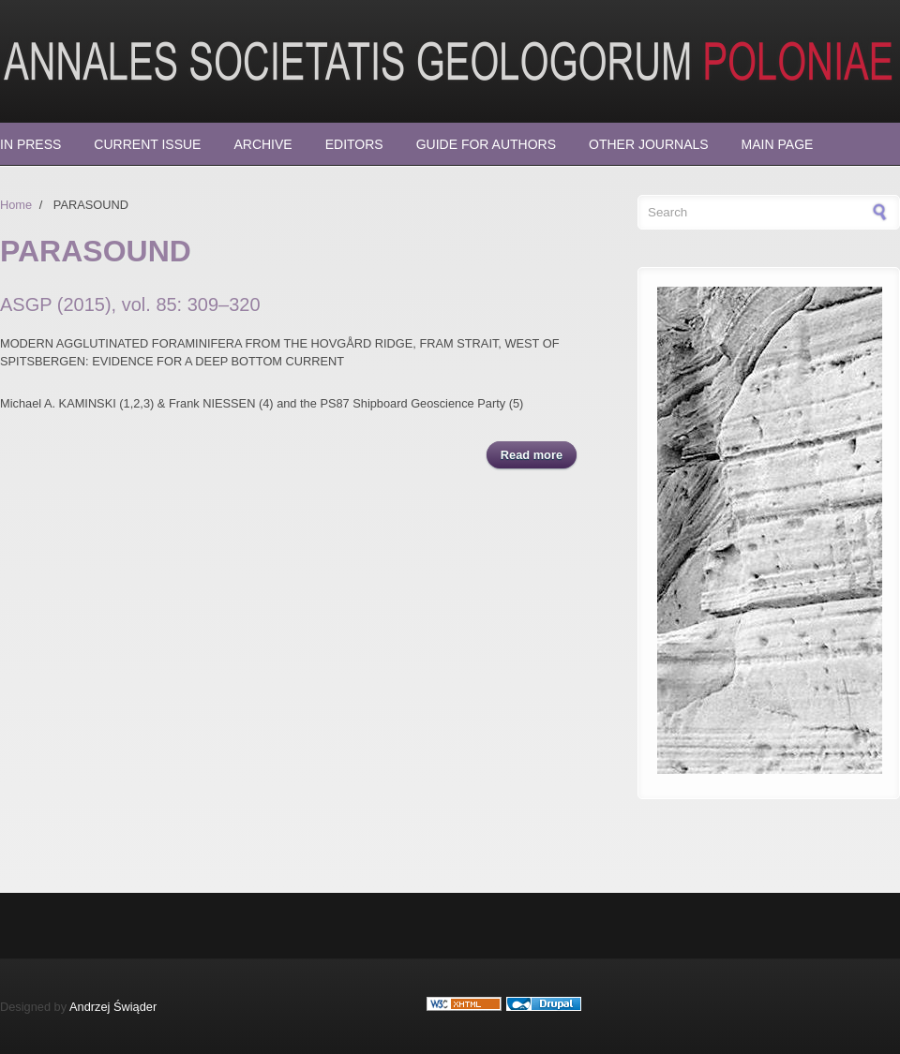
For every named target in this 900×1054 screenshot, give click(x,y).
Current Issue (147, 144)
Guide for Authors (486, 144)
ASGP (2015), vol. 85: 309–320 (130, 304)
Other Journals (649, 144)
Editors (354, 144)
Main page (778, 144)
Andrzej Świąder (113, 1007)
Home (16, 205)
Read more (539, 454)
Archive (262, 144)
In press (30, 144)
